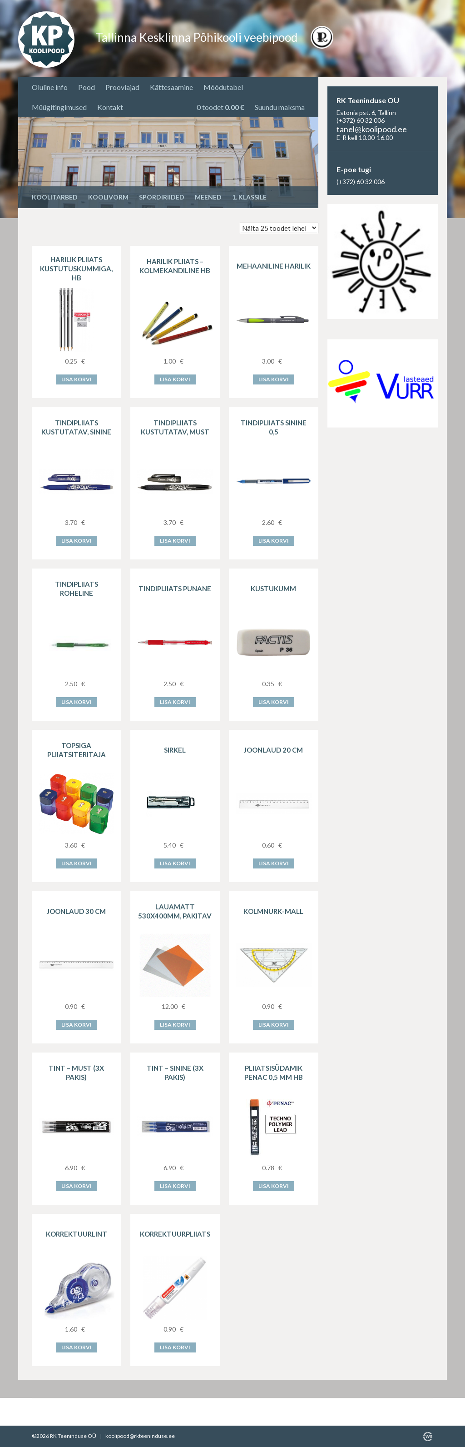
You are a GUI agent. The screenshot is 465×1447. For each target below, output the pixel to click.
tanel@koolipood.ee (371, 129)
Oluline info (50, 87)
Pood (86, 87)
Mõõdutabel (223, 87)
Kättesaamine (171, 87)
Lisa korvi (76, 379)
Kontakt (110, 107)
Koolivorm (108, 197)
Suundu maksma (280, 107)
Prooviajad (122, 87)
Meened (208, 197)
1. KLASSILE (249, 197)
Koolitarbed (55, 197)
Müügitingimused (59, 107)
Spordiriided (161, 197)
